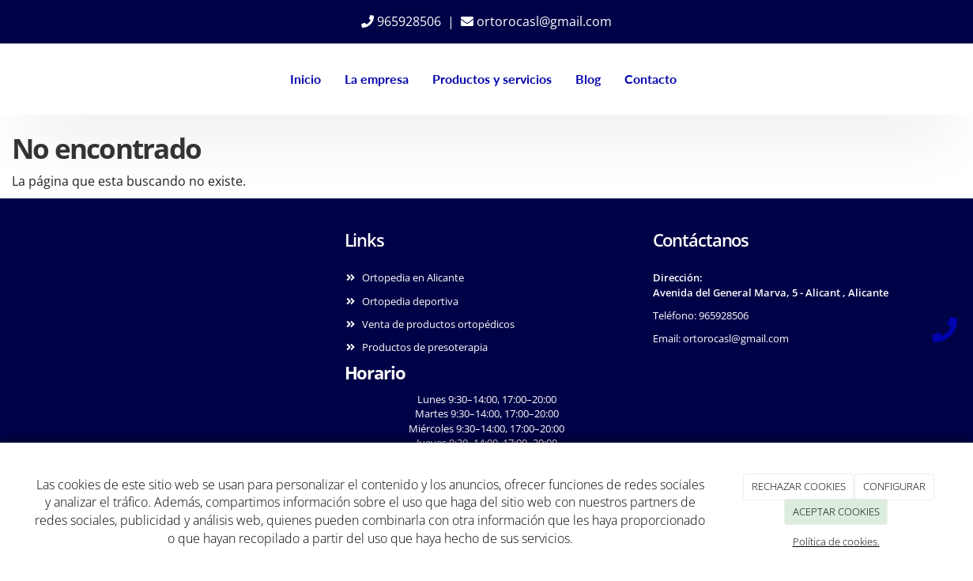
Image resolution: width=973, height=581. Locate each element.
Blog (587, 78)
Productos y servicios (491, 78)
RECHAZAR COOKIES (799, 486)
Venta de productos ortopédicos (438, 324)
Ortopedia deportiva (410, 301)
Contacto (650, 78)
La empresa (376, 78)
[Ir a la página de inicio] (32, 79)
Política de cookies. (836, 541)
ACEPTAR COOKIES (836, 511)
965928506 (401, 21)
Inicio (304, 78)
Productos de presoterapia (425, 347)
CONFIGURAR (894, 486)
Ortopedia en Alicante (413, 277)
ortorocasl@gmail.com (536, 21)
